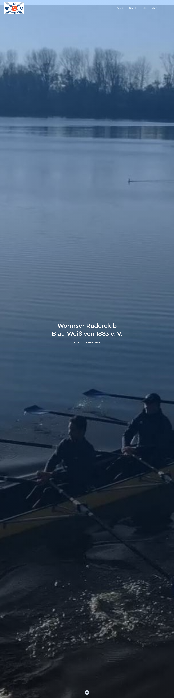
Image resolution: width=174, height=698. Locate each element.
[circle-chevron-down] (87, 692)
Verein (122, 8)
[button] (87, 342)
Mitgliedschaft (150, 8)
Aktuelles (134, 8)
